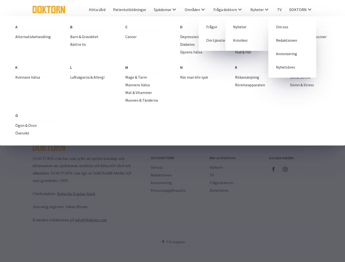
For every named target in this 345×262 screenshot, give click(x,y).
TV (279, 9)
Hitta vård (97, 9)
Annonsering (161, 182)
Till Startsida (172, 107)
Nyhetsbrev (219, 190)
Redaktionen (161, 175)
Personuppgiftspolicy (168, 190)
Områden (195, 9)
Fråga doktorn (228, 9)
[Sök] (289, 26)
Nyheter (260, 9)
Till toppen (172, 242)
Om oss (157, 167)
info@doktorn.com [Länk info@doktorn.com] (91, 219)
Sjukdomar (165, 9)
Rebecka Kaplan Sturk (76, 193)
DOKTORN (300, 9)
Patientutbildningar (129, 9)
